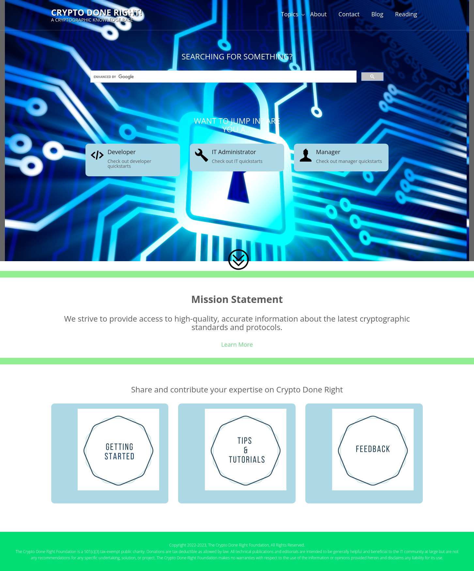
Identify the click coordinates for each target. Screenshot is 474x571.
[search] (223, 77)
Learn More (237, 344)
